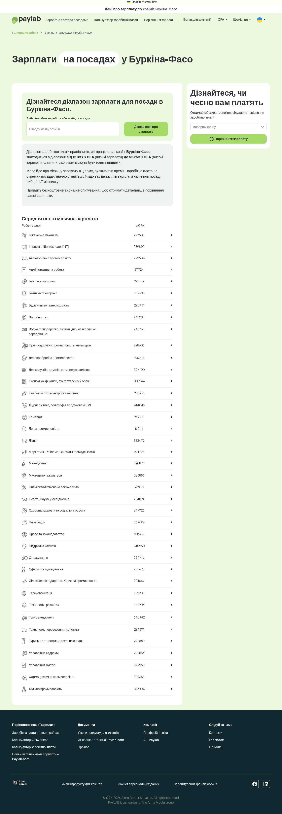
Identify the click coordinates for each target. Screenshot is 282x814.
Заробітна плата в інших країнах (35, 733)
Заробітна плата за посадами (67, 20)
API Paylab (151, 740)
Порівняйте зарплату (228, 139)
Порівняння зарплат (158, 20)
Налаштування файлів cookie (195, 784)
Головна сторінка (25, 32)
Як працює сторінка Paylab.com (101, 740)
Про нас (83, 747)
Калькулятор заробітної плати (116, 20)
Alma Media (156, 802)
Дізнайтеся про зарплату (146, 129)
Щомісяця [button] (240, 19)
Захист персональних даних (138, 784)
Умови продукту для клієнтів (98, 733)
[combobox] (70, 129)
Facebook (216, 740)
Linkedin (215, 747)
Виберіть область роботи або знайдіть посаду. (58, 118)
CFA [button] (221, 19)
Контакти (215, 733)
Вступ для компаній (197, 19)
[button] (261, 20)
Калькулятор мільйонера (30, 740)
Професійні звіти (155, 733)
